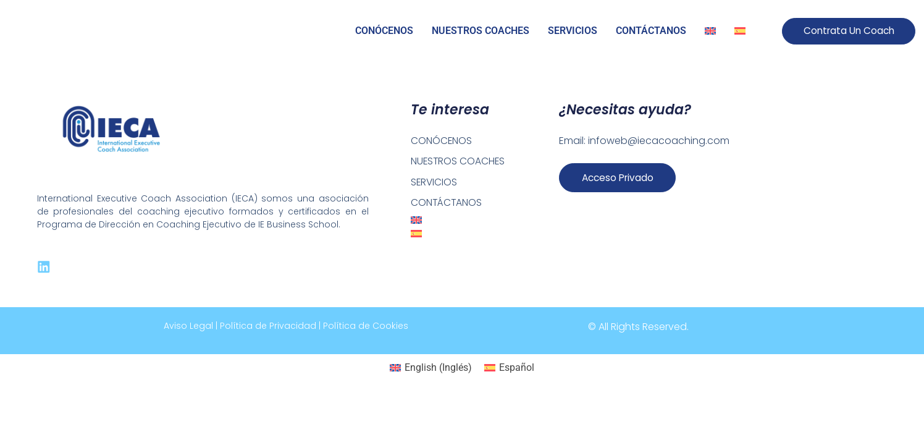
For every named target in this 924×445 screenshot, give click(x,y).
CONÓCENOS (384, 30)
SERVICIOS (572, 30)
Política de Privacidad (268, 327)
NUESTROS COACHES (480, 30)
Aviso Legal (188, 327)
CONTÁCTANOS (651, 30)
